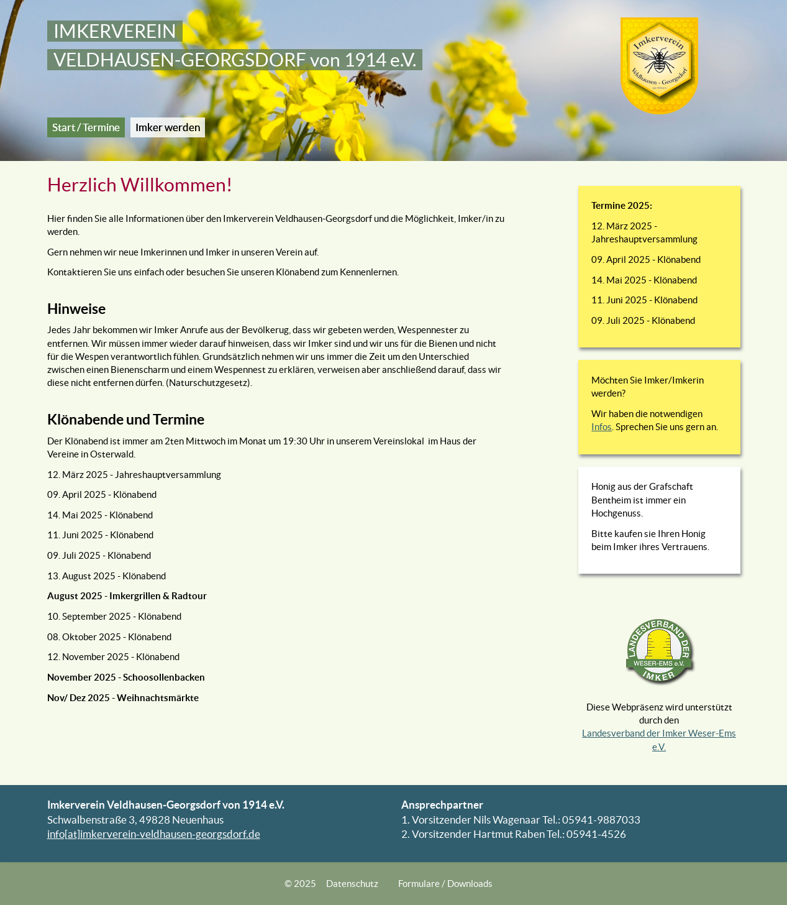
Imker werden (167, 127)
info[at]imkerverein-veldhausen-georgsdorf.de (153, 834)
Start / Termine (86, 127)
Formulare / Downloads (445, 883)
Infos (601, 426)
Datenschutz (352, 883)
